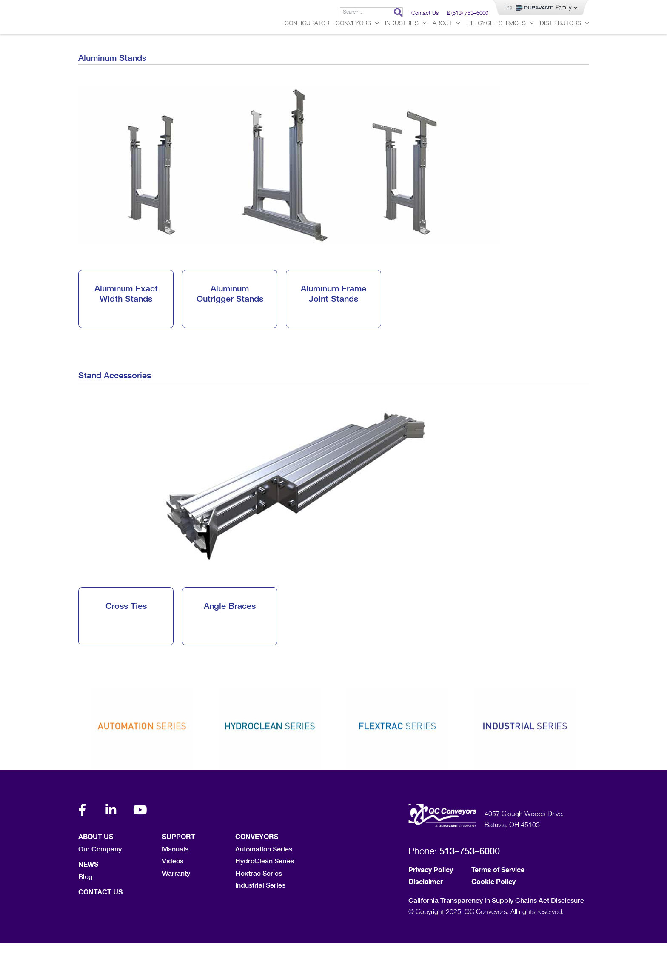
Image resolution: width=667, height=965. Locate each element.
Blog (85, 898)
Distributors (564, 45)
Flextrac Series (258, 895)
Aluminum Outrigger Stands (230, 315)
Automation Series (263, 870)
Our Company (100, 870)
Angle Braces (230, 627)
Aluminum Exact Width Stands (126, 315)
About (446, 45)
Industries (405, 45)
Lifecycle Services (499, 45)
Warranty (176, 895)
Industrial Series (260, 906)
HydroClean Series (264, 882)
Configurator (307, 45)
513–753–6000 (469, 872)
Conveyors (357, 45)
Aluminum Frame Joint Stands (333, 315)
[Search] (398, 12)
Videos (172, 882)
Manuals (175, 870)
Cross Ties (126, 627)
